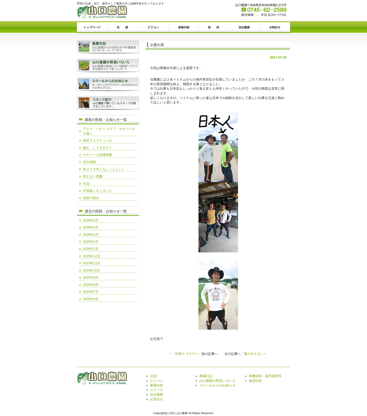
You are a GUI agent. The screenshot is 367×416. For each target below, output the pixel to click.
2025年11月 (91, 263)
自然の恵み (91, 198)
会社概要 (244, 27)
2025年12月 (91, 256)
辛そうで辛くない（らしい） (104, 169)
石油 (86, 183)
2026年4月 (91, 227)
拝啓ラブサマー (186, 354)
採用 (214, 27)
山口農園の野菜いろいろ (217, 381)
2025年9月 (91, 277)
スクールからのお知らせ (217, 385)
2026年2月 (91, 241)
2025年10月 (91, 270)
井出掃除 (89, 162)
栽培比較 (255, 381)
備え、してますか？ (97, 148)
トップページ (92, 27)
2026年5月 (91, 220)
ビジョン (153, 27)
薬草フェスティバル (97, 140)
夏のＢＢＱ (252, 354)
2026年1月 (91, 249)
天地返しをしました (97, 190)
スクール (156, 390)
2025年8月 (91, 285)
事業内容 (183, 27)
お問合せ (275, 27)
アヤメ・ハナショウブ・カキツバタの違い (109, 131)
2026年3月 (91, 234)
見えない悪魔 (93, 176)
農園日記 (206, 376)
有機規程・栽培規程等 (265, 376)
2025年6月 (91, 299)
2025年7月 (91, 292)
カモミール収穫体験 (97, 155)
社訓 (122, 27)
